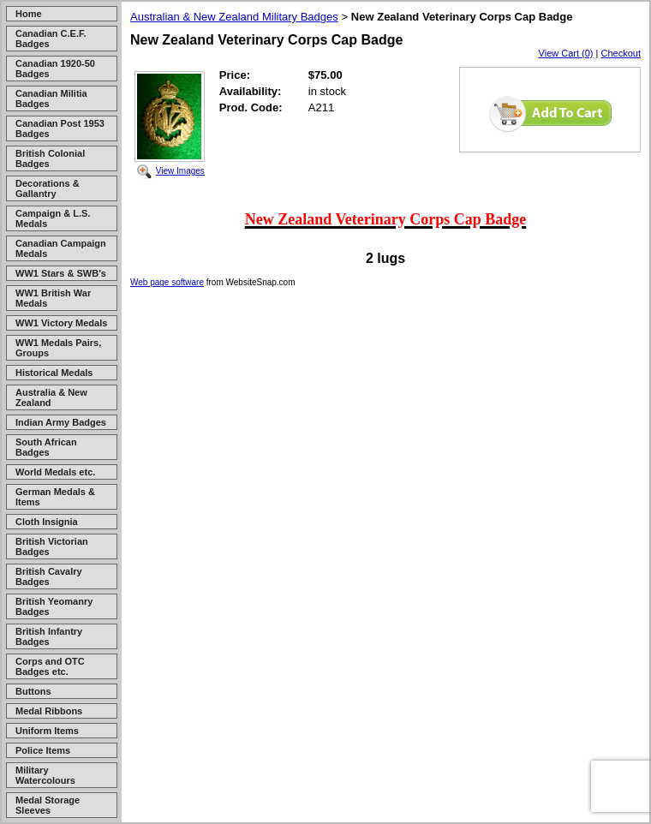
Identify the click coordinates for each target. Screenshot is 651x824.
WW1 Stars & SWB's (60, 273)
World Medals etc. (55, 472)
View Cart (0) (566, 53)
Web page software (167, 282)
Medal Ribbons (48, 711)
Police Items (42, 750)
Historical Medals (54, 372)
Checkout (621, 53)
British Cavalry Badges (48, 576)
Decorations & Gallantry (47, 188)
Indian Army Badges (60, 422)
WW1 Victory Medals (61, 323)
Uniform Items (47, 730)
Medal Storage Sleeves (47, 805)
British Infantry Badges (48, 636)
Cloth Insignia (46, 521)
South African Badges (46, 447)
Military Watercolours (45, 775)
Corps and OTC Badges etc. (50, 666)
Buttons (33, 691)
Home (28, 14)
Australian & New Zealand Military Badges (234, 16)
